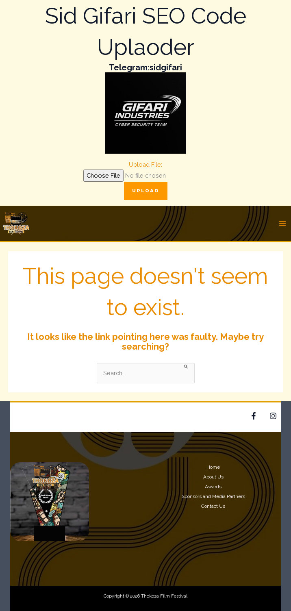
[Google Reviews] (273, 416)
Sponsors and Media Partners (213, 496)
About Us (213, 477)
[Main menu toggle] (282, 223)
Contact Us (213, 506)
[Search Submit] (186, 366)
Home (213, 467)
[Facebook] (253, 416)
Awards (213, 486)
